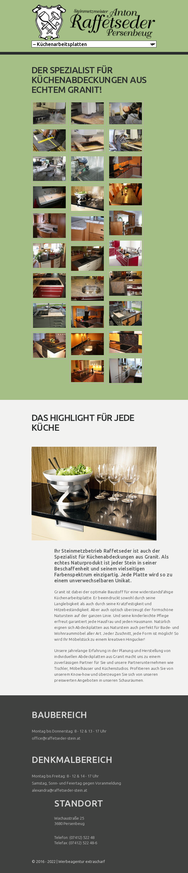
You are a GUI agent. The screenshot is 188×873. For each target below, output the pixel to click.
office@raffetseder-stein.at (56, 749)
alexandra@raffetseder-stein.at (59, 803)
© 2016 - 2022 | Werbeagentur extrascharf (68, 861)
